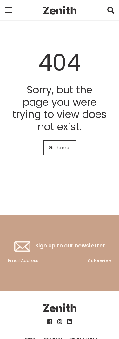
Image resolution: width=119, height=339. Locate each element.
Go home (60, 147)
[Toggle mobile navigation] (8, 10)
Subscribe (99, 261)
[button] (110, 12)
